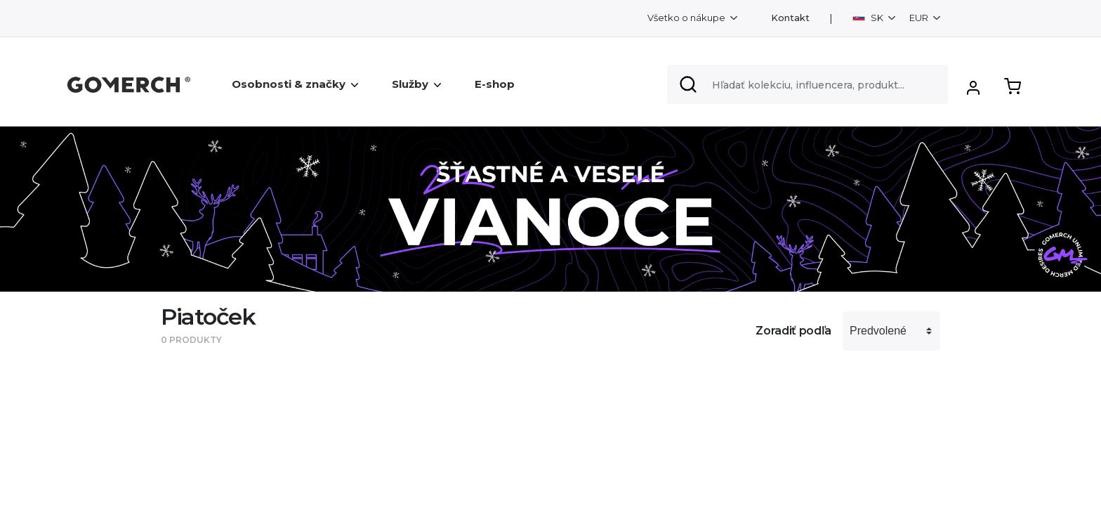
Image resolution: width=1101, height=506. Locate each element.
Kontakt (790, 18)
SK (868, 17)
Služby (416, 84)
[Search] (807, 84)
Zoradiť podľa (793, 330)
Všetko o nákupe (687, 17)
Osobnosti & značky (295, 84)
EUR (919, 17)
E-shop (495, 84)
